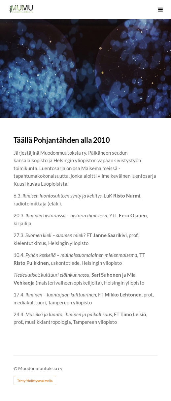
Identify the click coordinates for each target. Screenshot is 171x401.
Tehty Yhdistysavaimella (34, 381)
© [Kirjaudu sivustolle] (16, 368)
